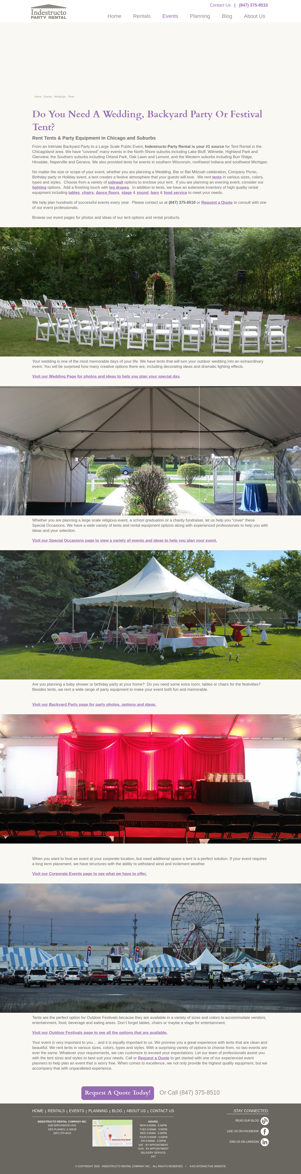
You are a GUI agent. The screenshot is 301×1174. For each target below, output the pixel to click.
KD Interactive (203, 1166)
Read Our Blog (248, 1119)
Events (170, 16)
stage (127, 192)
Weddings (60, 96)
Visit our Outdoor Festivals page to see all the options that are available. (99, 1032)
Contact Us (220, 5)
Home (114, 16)
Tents (71, 96)
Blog (227, 16)
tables (74, 192)
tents (217, 177)
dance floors (107, 192)
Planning (200, 16)
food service (175, 192)
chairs (88, 192)
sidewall (115, 182)
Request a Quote (217, 202)
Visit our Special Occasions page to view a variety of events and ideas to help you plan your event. (124, 540)
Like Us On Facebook (244, 1126)
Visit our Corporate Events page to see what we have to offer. (89, 874)
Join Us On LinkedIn (245, 1134)
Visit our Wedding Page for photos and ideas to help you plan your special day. (106, 376)
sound (142, 192)
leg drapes (119, 187)
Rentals (142, 16)
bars (155, 192)
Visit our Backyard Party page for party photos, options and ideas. (94, 704)
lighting (39, 187)
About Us (254, 16)
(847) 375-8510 (253, 5)
